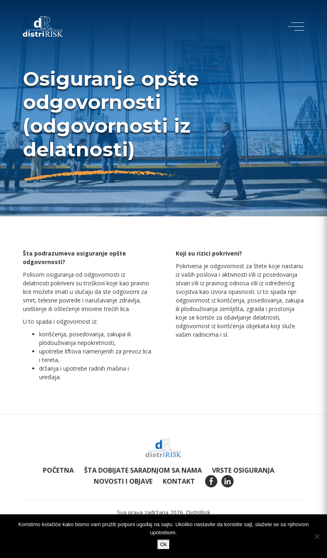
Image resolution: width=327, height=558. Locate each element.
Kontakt (179, 481)
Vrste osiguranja (243, 470)
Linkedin (227, 481)
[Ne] (317, 536)
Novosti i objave (123, 481)
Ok (163, 544)
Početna (58, 470)
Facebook (211, 481)
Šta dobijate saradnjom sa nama (143, 470)
